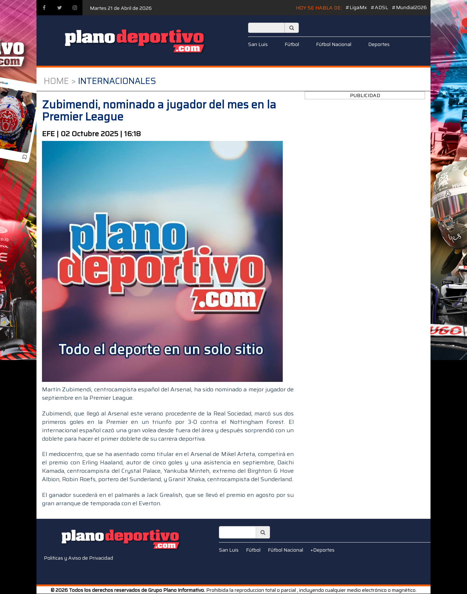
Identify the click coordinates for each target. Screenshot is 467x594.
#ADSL (379, 7)
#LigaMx (356, 7)
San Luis (258, 44)
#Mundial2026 (409, 7)
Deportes (379, 44)
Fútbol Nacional (333, 44)
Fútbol (292, 44)
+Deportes (322, 549)
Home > (60, 81)
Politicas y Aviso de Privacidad (78, 558)
